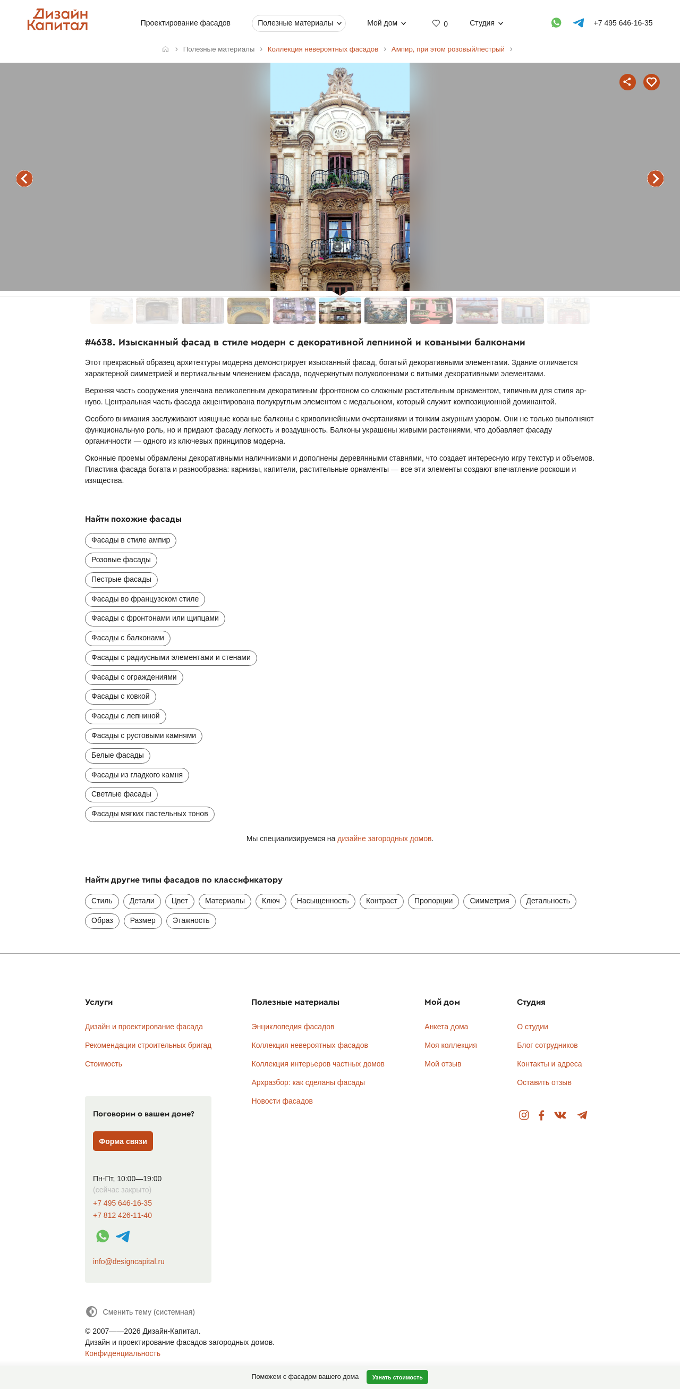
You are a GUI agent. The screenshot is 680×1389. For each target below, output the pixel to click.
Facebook (541, 1115)
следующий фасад (655, 178)
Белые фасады (117, 755)
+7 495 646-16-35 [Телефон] (623, 23)
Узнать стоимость (397, 1377)
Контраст (381, 900)
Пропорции (433, 900)
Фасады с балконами (127, 637)
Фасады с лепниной (125, 716)
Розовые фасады (121, 559)
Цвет (180, 900)
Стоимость (103, 1064)
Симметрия (489, 900)
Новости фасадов (282, 1101)
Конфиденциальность (122, 1353)
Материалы (225, 900)
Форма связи (123, 1141)
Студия (482, 23)
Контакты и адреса (549, 1064)
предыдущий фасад (24, 178)
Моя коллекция (450, 1045)
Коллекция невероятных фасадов (309, 1045)
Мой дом (382, 23)
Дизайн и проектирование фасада (144, 1026)
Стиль (102, 900)
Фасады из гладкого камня (137, 774)
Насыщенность (323, 900)
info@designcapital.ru (129, 1261)
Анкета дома (446, 1026)
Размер (143, 920)
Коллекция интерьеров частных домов (318, 1064)
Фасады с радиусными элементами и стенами (171, 657)
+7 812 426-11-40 (122, 1215)
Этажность (191, 920)
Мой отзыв (442, 1064)
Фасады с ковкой (120, 696)
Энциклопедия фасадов (292, 1026)
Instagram (524, 1115)
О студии (532, 1026)
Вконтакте (561, 1115)
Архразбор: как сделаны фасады (308, 1082)
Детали (142, 900)
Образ (102, 920)
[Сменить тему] (140, 1311)
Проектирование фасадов (186, 23)
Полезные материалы (295, 23)
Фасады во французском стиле (145, 599)
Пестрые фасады (121, 579)
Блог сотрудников (547, 1045)
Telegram (582, 1115)
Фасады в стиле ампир (130, 540)
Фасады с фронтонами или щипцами (155, 618)
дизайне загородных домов (384, 838)
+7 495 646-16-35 (122, 1203)
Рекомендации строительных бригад (148, 1045)
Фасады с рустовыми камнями (143, 735)
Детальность (548, 900)
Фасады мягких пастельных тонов (149, 813)
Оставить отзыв (544, 1082)
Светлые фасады (121, 794)
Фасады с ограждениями (134, 677)
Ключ (271, 900)
